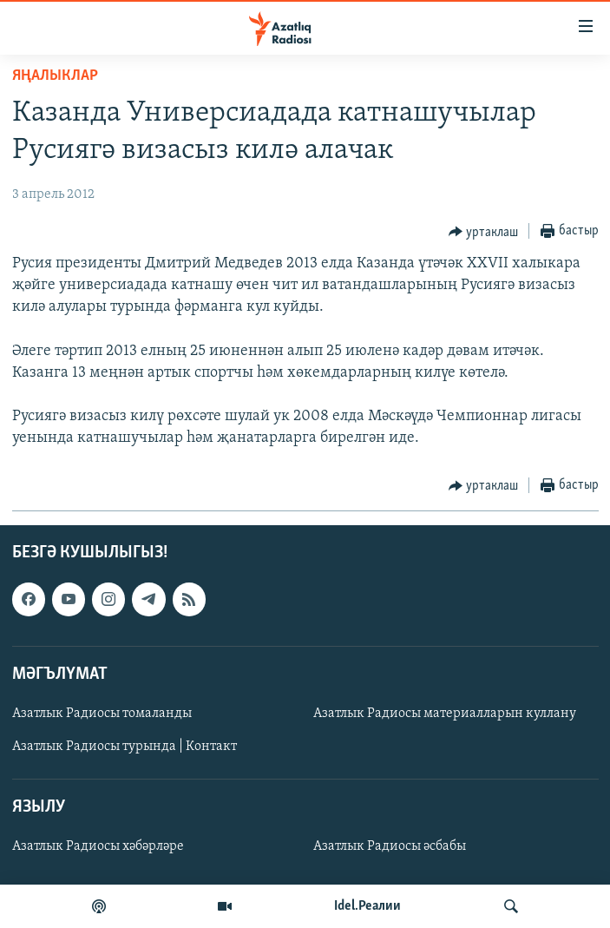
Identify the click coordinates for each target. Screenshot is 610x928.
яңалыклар (55, 76)
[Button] (484, 231)
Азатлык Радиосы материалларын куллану (444, 714)
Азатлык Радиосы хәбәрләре (98, 846)
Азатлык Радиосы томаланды (102, 714)
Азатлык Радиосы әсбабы (389, 846)
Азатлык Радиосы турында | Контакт (124, 747)
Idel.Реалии (367, 906)
